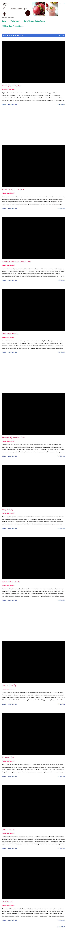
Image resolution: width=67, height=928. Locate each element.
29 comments (12, 352)
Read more (61, 104)
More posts (61, 926)
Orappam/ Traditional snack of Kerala (16, 261)
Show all (60, 35)
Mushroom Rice (8, 757)
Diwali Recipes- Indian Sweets (34, 21)
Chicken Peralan (8, 829)
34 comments (12, 104)
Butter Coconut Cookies (11, 581)
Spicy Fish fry (7, 509)
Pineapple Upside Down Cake (13, 437)
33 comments (12, 600)
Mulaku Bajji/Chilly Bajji (11, 85)
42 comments (12, 456)
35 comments (12, 776)
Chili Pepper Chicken (10, 333)
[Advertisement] (33, 125)
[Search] (60, 3)
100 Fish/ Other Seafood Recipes (13, 26)
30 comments (12, 704)
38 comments (12, 208)
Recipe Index (14, 21)
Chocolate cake (7, 901)
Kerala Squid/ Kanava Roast (13, 189)
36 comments (12, 528)
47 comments (12, 280)
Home (4, 21)
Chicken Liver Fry (9, 685)
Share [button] (4, 104)
